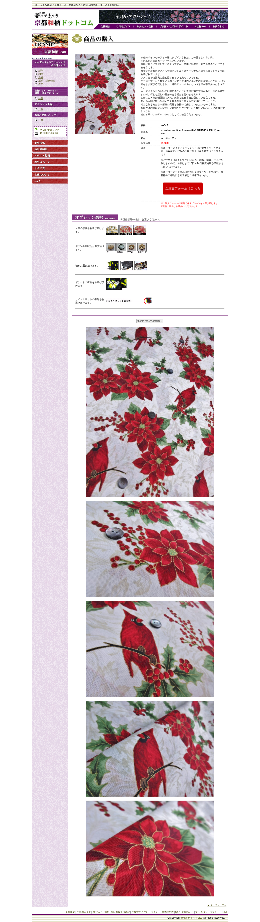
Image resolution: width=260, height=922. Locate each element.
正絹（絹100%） (47, 80)
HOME (224, 912)
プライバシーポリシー (207, 912)
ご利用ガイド (84, 912)
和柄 (40, 74)
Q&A (177, 912)
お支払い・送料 (101, 912)
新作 (40, 70)
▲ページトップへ (216, 905)
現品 (40, 84)
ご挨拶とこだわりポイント (145, 912)
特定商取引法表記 (49, 133)
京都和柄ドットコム (191, 917)
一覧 (40, 98)
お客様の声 (168, 912)
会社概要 (70, 912)
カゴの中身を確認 (49, 129)
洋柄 (40, 77)
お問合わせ (188, 912)
